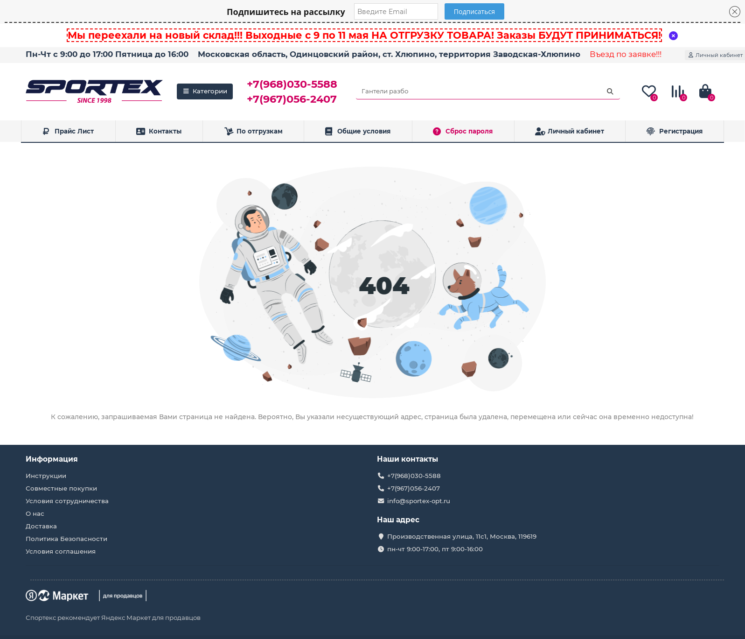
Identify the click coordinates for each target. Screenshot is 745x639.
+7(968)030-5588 (292, 84)
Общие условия (358, 131)
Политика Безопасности (66, 538)
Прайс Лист (68, 131)
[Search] (488, 91)
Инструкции (46, 475)
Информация (52, 459)
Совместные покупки (61, 488)
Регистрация (675, 131)
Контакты (158, 131)
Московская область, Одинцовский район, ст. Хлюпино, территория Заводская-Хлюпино (389, 54)
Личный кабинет (569, 131)
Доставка (41, 526)
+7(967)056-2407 (292, 98)
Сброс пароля (463, 131)
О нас (35, 513)
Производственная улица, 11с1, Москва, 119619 (461, 536)
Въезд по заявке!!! (625, 54)
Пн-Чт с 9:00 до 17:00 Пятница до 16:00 (107, 54)
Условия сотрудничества (67, 501)
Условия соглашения (61, 551)
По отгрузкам (253, 131)
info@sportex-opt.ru (418, 501)
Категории (204, 91)
